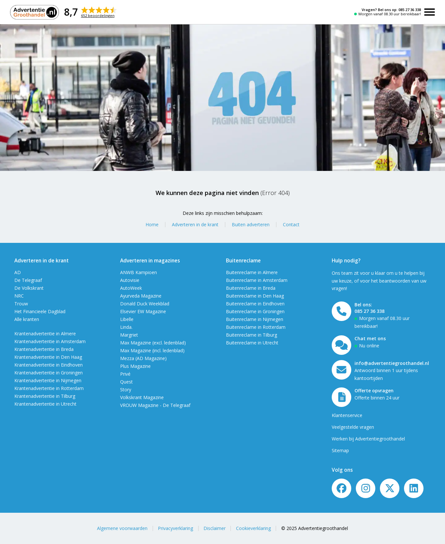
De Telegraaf (28, 280)
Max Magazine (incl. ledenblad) (152, 350)
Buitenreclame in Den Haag (255, 296)
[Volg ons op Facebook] (341, 488)
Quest (126, 382)
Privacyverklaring (175, 528)
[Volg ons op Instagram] (365, 488)
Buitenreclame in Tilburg (251, 335)
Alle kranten (26, 319)
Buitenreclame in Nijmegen (254, 319)
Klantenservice (347, 415)
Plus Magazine (135, 366)
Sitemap (340, 450)
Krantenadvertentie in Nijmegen (47, 380)
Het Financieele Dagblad (39, 311)
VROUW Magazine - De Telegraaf (155, 405)
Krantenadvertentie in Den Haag (48, 357)
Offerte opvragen (374, 390)
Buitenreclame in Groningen (255, 311)
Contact (291, 224)
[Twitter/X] (389, 488)
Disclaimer (214, 528)
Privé (125, 374)
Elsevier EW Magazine (143, 311)
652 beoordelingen (98, 15)
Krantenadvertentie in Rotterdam (49, 388)
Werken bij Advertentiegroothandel (368, 439)
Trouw (21, 303)
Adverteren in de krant (195, 224)
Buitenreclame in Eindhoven (255, 303)
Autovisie (129, 280)
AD (17, 272)
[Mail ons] (341, 370)
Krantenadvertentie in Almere (45, 333)
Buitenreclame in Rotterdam (255, 327)
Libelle (126, 319)
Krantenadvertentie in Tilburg (44, 396)
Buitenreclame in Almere (252, 272)
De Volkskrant (29, 288)
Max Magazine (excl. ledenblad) (153, 343)
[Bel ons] (341, 311)
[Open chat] (341, 345)
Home (152, 224)
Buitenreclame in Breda (250, 288)
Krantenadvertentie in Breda (44, 349)
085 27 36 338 (409, 9)
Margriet (129, 335)
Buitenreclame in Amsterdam (256, 280)
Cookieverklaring (253, 528)
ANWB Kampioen (138, 272)
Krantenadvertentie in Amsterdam (50, 341)
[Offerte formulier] (341, 397)
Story (125, 389)
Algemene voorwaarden (122, 528)
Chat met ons (370, 338)
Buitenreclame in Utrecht (252, 343)
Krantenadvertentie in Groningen (48, 373)
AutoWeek (131, 288)
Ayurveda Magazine (140, 296)
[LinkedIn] (414, 488)
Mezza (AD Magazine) (143, 358)
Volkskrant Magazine (142, 397)
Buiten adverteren (251, 224)
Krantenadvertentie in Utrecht (45, 404)
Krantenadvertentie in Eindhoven (48, 365)
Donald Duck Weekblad (144, 303)
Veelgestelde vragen (353, 427)
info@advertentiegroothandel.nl (392, 363)
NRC (19, 296)
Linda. (126, 327)
